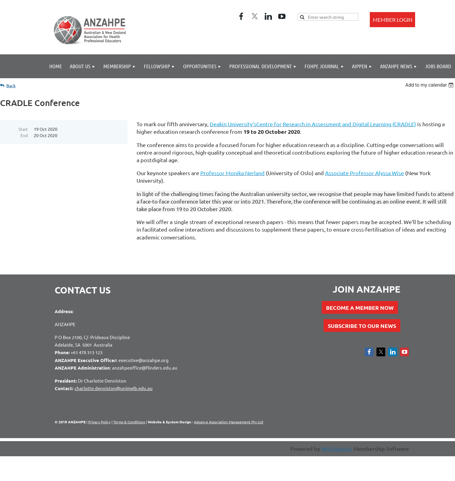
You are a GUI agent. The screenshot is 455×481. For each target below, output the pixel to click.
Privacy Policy (99, 421)
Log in (392, 19)
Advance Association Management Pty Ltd (228, 421)
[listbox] (430, 85)
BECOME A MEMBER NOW (360, 307)
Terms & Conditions (129, 421)
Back (11, 85)
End (24, 135)
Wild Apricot (336, 448)
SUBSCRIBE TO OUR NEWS (362, 325)
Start (23, 129)
